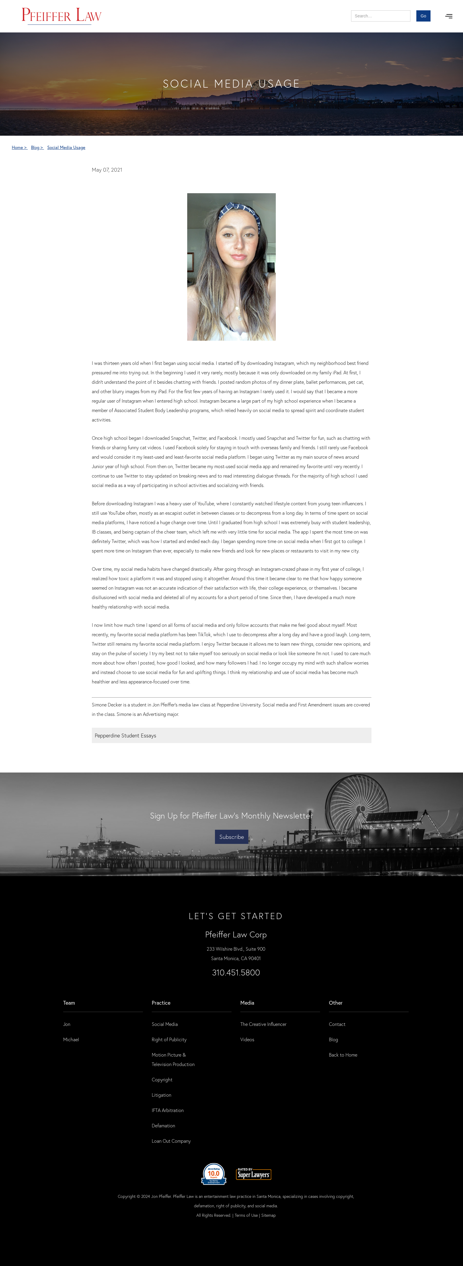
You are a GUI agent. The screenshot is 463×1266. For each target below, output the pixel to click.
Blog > (37, 147)
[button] (449, 16)
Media (247, 1002)
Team (69, 1002)
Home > (20, 147)
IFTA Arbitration (168, 1110)
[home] (62, 16)
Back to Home (343, 1055)
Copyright (162, 1079)
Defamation (163, 1125)
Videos (247, 1039)
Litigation (161, 1095)
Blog (333, 1039)
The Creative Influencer (263, 1024)
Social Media (165, 1024)
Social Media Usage (66, 147)
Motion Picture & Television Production (173, 1059)
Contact (337, 1024)
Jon (66, 1024)
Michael (71, 1039)
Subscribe (231, 837)
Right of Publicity (169, 1039)
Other (336, 1002)
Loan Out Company (171, 1141)
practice (161, 1002)
